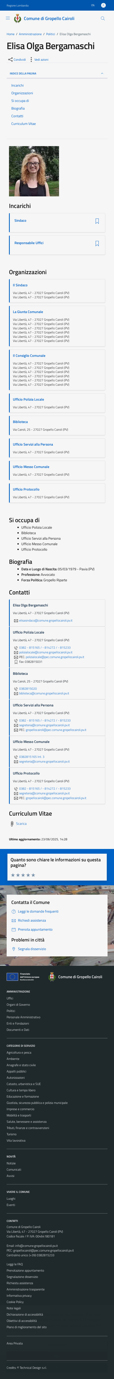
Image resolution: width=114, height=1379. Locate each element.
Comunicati (14, 1169)
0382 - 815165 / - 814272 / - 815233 (42, 647)
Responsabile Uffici (29, 242)
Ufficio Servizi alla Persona (33, 444)
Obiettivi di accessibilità (22, 1320)
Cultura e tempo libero (21, 1090)
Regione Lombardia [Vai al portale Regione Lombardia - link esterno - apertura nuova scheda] (18, 5)
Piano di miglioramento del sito (27, 1327)
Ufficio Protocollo (26, 489)
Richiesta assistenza (20, 1283)
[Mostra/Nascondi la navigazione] (7, 18)
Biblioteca (20, 421)
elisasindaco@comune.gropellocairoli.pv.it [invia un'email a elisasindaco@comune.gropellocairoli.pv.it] (43, 620)
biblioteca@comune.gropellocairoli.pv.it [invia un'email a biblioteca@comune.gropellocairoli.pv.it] (41, 693)
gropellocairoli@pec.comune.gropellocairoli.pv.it (43, 1250)
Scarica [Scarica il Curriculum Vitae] (21, 823)
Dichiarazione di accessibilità (25, 1314)
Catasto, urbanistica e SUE (24, 1083)
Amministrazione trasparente (26, 1289)
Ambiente (13, 1058)
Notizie (11, 1163)
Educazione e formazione (23, 1096)
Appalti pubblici (16, 1071)
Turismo (11, 1134)
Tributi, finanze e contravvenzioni (28, 1127)
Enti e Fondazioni (18, 1023)
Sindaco (20, 220)
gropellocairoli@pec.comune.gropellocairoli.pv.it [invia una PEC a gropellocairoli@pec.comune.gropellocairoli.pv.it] (56, 729)
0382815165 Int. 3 (28, 756)
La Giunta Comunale (28, 311)
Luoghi (11, 1198)
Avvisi (10, 1175)
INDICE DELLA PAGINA (57, 73)
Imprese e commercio (20, 1109)
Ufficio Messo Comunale (31, 466)
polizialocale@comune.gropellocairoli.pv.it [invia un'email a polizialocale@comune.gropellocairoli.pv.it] (43, 652)
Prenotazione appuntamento (25, 1270)
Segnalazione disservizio (22, 1276)
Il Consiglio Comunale (29, 355)
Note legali (14, 1308)
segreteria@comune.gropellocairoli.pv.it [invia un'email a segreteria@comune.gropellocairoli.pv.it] (41, 725)
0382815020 (25, 688)
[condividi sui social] (17, 59)
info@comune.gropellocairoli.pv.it (36, 1245)
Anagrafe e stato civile (21, 1065)
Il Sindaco (20, 285)
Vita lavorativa (16, 1140)
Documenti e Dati (18, 1029)
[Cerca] (102, 18)
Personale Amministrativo (23, 1017)
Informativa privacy (19, 1295)
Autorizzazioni (16, 1077)
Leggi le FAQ (15, 1264)
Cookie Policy (15, 1301)
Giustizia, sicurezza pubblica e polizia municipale (37, 1102)
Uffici (10, 998)
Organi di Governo (18, 1004)
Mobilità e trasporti (19, 1115)
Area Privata (15, 1343)
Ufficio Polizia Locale (28, 399)
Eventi (11, 1204)
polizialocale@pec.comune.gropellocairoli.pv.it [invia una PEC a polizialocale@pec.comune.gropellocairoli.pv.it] (55, 657)
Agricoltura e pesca (19, 1052)
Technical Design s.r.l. (33, 1367)
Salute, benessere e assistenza (27, 1121)
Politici (11, 1010)
